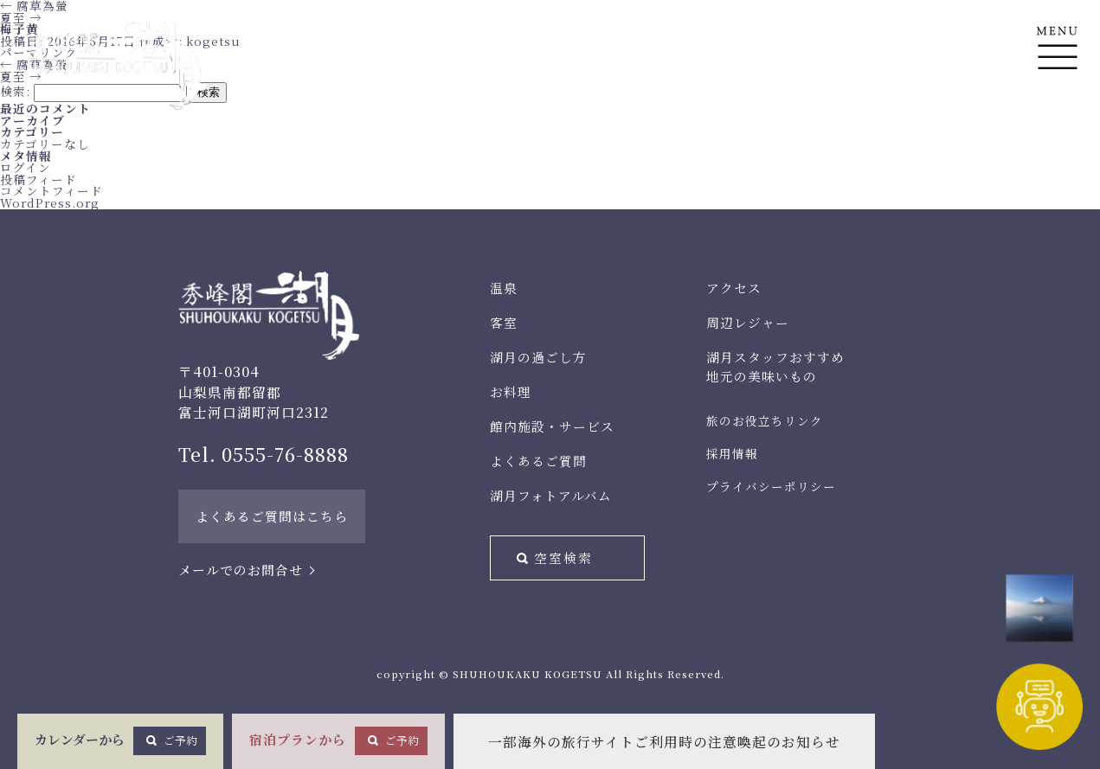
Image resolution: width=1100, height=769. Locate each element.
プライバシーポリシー (771, 486)
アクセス (734, 288)
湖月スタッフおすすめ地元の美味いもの (775, 366)
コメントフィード (51, 190)
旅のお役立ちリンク (764, 420)
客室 (504, 322)
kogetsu (213, 40)
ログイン (25, 167)
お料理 (510, 391)
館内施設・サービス (552, 426)
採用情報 (732, 453)
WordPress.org (50, 202)
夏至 (21, 17)
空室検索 (563, 557)
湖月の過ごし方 (538, 357)
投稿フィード (38, 179)
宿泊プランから (338, 740)
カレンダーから (120, 740)
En (1057, 131)
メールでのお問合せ (240, 570)
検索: (15, 90)
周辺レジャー (747, 322)
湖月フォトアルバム (551, 495)
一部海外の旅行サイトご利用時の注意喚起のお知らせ (664, 742)
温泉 (504, 288)
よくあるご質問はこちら (272, 516)
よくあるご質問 (538, 461)
